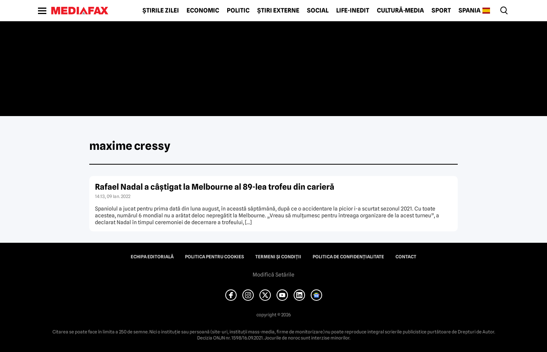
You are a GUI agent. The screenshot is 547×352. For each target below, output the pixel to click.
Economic (203, 11)
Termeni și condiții (278, 256)
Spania (469, 11)
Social (318, 11)
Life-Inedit (352, 11)
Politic (238, 11)
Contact (405, 256)
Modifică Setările (273, 275)
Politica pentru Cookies (214, 256)
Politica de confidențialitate (348, 256)
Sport (441, 11)
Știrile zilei (160, 11)
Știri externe (278, 11)
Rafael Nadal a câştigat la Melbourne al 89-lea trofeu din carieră (214, 187)
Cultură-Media (400, 11)
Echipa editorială (152, 256)
